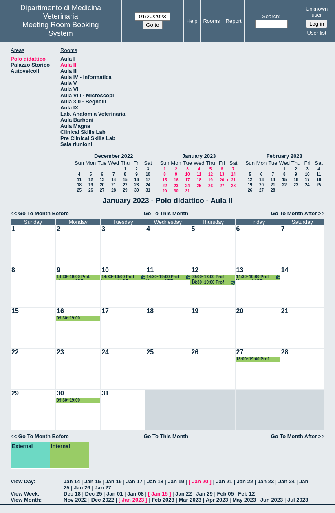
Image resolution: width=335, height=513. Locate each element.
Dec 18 (72, 494)
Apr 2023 (217, 500)
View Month (25, 500)
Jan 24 (286, 481)
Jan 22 (245, 481)
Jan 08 (135, 494)
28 (113, 190)
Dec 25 (93, 494)
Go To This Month (165, 213)
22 (125, 185)
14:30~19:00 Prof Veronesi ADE (123, 277)
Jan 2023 (133, 500)
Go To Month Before (43, 213)
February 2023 (284, 156)
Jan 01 (114, 494)
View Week (24, 494)
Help (192, 21)
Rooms (211, 21)
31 (147, 190)
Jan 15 (92, 481)
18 (79, 185)
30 (136, 190)
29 (125, 190)
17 (147, 179)
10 (147, 174)
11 (79, 179)
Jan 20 (200, 481)
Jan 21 (224, 481)
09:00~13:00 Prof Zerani (207, 277)
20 (102, 185)
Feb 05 (225, 494)
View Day (22, 481)
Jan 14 (72, 481)
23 (136, 185)
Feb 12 (246, 494)
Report (234, 21)
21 (113, 185)
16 (136, 179)
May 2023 (244, 500)
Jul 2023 (297, 500)
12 (90, 179)
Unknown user (317, 12)
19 (90, 185)
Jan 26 (82, 488)
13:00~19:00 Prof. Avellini (253, 359)
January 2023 (199, 156)
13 (102, 179)
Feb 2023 (163, 500)
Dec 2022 (102, 500)
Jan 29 (204, 494)
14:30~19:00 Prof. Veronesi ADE (73, 277)
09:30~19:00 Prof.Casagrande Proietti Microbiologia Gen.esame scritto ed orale (77, 400)
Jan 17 (134, 481)
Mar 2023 (190, 500)
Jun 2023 (271, 500)
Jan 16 (113, 481)
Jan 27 (103, 488)
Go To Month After (294, 213)
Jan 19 (176, 481)
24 (147, 185)
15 (125, 179)
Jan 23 (266, 481)
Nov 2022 (75, 500)
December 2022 (113, 156)
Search (270, 16)
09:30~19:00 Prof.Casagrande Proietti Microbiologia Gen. (77, 318)
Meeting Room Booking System (60, 29)
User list (316, 33)
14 (113, 179)
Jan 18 (155, 481)
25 (79, 190)
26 (90, 190)
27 (102, 190)
